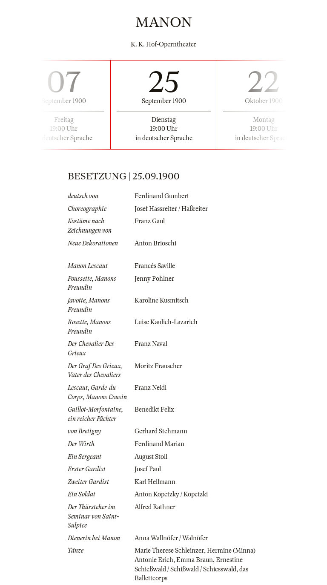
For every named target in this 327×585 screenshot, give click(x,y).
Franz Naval (151, 343)
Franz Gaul (150, 221)
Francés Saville (155, 265)
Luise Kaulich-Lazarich (166, 322)
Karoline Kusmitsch (162, 300)
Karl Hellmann (155, 481)
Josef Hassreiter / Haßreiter (171, 208)
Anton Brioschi (155, 243)
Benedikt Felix (154, 409)
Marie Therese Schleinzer (169, 550)
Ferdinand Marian (159, 444)
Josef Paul (148, 469)
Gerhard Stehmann (161, 431)
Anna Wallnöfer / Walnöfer (171, 538)
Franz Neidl (150, 387)
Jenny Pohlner (154, 278)
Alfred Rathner (155, 507)
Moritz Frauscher (158, 366)
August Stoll (151, 456)
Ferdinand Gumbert (162, 196)
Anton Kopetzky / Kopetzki (171, 494)
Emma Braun (194, 559)
